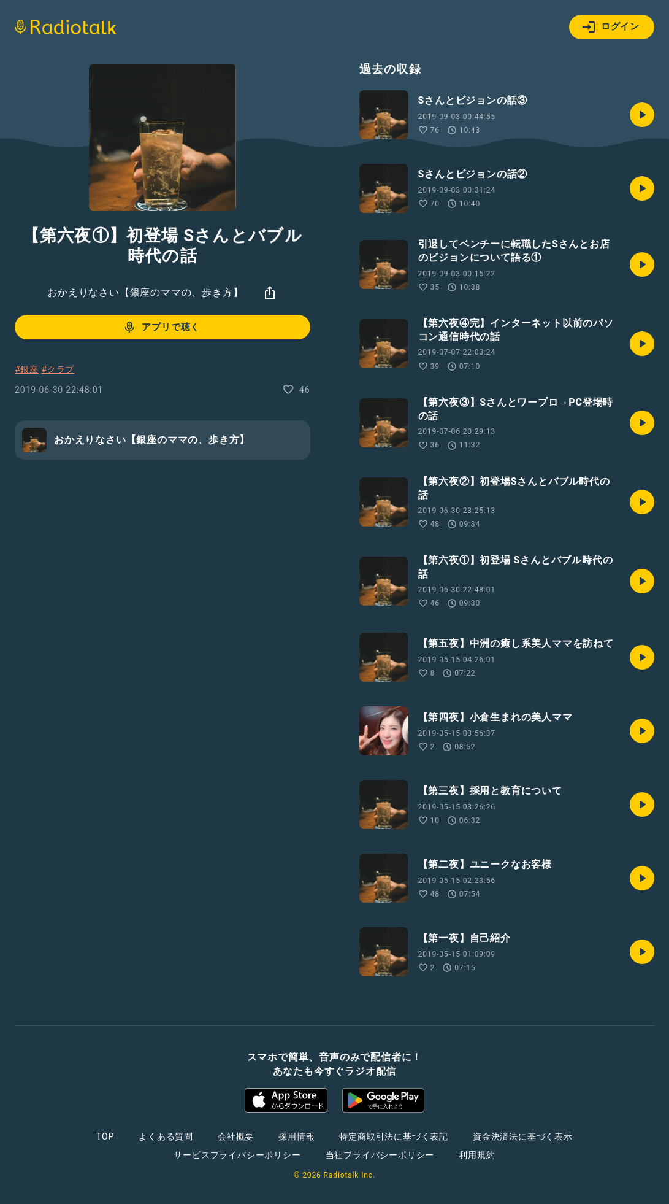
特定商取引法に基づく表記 (393, 1136)
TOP (105, 1136)
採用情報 (296, 1136)
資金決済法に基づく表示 (523, 1136)
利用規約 (477, 1155)
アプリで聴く (161, 327)
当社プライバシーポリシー (380, 1155)
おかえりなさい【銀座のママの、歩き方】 (145, 292)
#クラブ (57, 369)
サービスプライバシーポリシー (237, 1155)
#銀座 (27, 369)
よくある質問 (166, 1136)
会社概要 (236, 1136)
